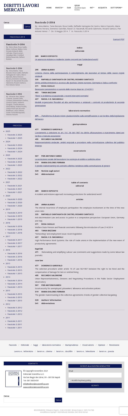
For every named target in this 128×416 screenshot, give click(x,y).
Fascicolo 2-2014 (81, 31)
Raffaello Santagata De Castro (87, 26)
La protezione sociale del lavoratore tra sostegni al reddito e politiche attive (67, 159)
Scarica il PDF (118, 39)
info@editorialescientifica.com (36, 384)
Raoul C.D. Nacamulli (75, 28)
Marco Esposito (107, 26)
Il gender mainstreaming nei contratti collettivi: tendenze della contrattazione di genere (72, 165)
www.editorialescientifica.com (36, 387)
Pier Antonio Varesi (13, 85)
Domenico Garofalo (58, 28)
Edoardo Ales (14, 96)
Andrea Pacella (21, 106)
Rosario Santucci (109, 28)
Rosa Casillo (67, 26)
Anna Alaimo (43, 26)
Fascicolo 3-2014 (15, 44)
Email (71, 371)
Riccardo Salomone (93, 28)
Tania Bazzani (56, 26)
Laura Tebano (19, 110)
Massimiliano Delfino (20, 100)
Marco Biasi (13, 47)
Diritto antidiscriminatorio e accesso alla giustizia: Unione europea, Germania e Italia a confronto (76, 82)
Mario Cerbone (11, 49)
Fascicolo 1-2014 (14, 94)
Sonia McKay (10, 106)
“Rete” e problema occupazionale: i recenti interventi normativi (61, 95)
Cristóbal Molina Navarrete (15, 56)
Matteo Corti (22, 49)
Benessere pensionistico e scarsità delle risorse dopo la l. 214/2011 (64, 89)
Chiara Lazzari (18, 53)
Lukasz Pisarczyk (12, 108)
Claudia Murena (18, 104)
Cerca (6, 22)
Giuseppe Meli (11, 55)
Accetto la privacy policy (80, 380)
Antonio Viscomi (12, 115)
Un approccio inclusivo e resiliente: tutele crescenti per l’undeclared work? (66, 59)
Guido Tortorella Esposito (15, 112)
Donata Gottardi (12, 51)
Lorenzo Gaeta (11, 102)
